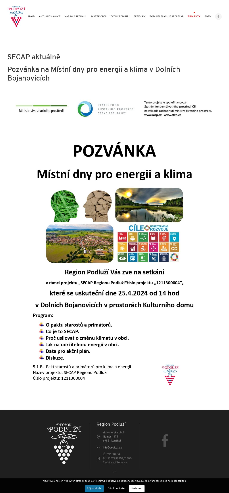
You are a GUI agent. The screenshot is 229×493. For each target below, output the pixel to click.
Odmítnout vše (116, 488)
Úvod (31, 16)
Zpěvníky (139, 16)
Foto (208, 16)
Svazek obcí (98, 16)
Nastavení (136, 488)
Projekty (194, 16)
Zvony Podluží (119, 16)
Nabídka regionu (75, 16)
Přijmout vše (94, 488)
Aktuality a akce (49, 16)
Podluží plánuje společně (167, 16)
